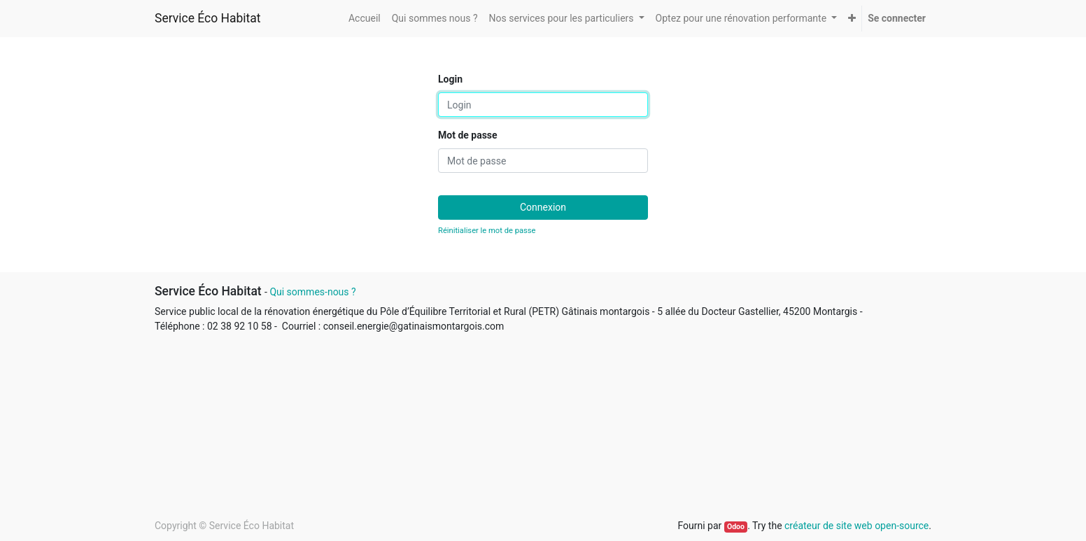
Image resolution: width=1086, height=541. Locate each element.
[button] (851, 18)
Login (450, 79)
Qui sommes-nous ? (312, 291)
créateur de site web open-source (856, 525)
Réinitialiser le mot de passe (487, 230)
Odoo (736, 526)
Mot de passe (468, 135)
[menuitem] (364, 18)
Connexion (543, 207)
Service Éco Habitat (208, 18)
